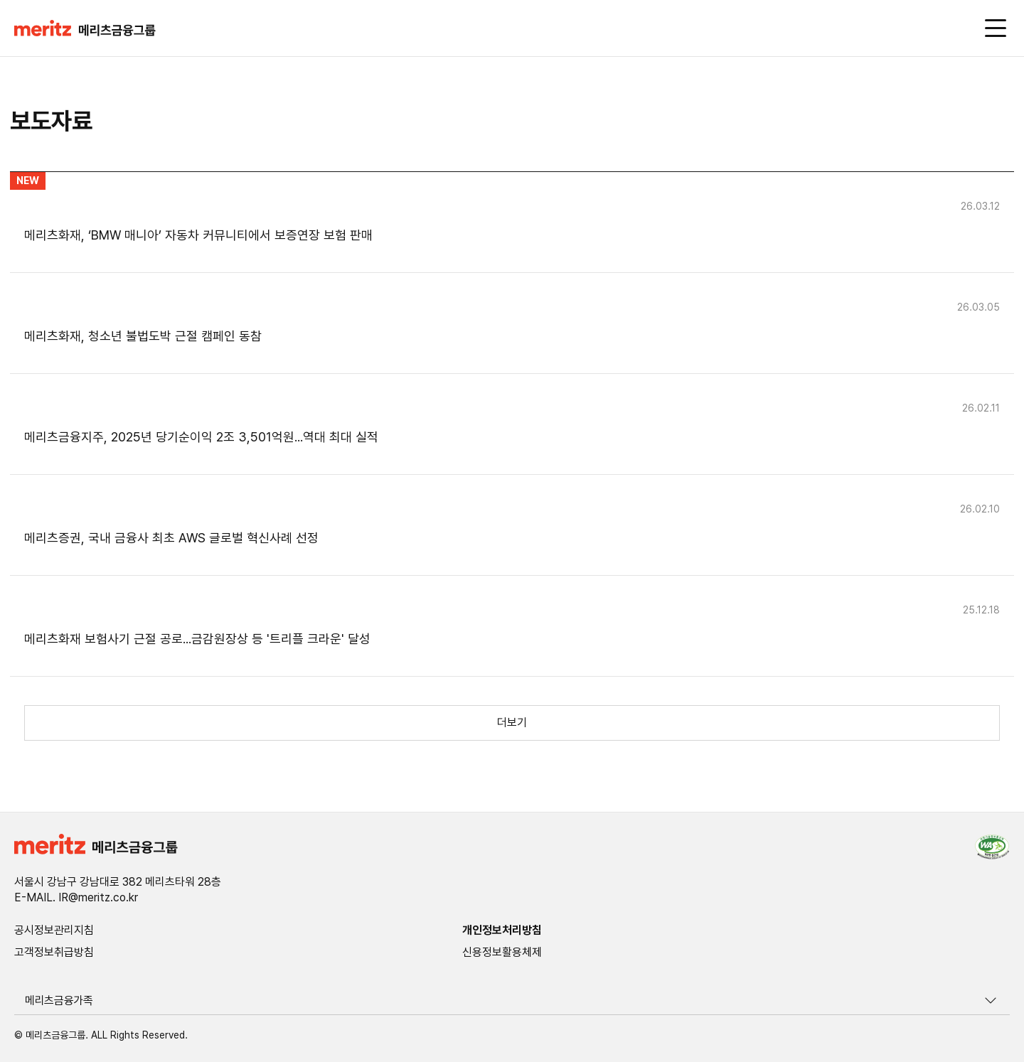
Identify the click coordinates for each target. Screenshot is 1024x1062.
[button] (85, 29)
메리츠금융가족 (59, 1000)
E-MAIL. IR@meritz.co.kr (76, 897)
